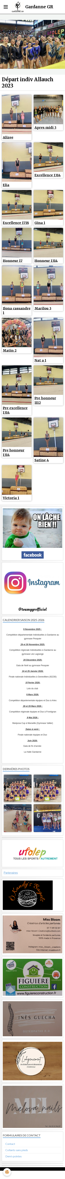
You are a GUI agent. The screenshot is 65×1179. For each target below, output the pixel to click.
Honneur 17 (13, 260)
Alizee (8, 137)
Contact (10, 1143)
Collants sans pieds (16, 1150)
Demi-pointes (13, 1156)
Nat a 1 (40, 360)
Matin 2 (9, 350)
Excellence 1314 (47, 175)
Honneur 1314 (46, 260)
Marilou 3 (42, 308)
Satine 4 (41, 460)
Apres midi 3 (45, 127)
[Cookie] (7, 1172)
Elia (6, 185)
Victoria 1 (11, 498)
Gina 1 (39, 223)
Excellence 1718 (16, 223)
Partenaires (11, 872)
